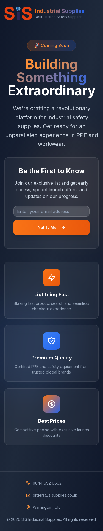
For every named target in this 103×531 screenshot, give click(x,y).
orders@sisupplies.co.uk (55, 495)
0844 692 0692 (47, 483)
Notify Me (51, 227)
